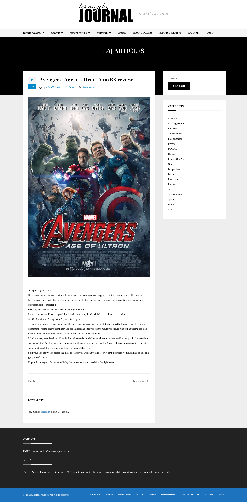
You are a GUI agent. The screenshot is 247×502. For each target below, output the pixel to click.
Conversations (175, 133)
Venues (171, 209)
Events (171, 144)
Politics (171, 174)
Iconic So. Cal (32, 33)
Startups (172, 204)
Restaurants (173, 179)
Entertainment (175, 138)
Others (72, 87)
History (171, 154)
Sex (170, 189)
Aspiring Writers (170, 33)
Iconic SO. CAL (176, 159)
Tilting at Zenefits (141, 381)
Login (210, 33)
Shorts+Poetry (142, 33)
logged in (45, 412)
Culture (102, 33)
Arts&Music (174, 118)
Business (172, 128)
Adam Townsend (54, 87)
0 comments (88, 87)
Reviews (172, 184)
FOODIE (55, 33)
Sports (122, 33)
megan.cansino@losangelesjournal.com (51, 451)
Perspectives (78, 33)
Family (31, 381)
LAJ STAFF (194, 33)
